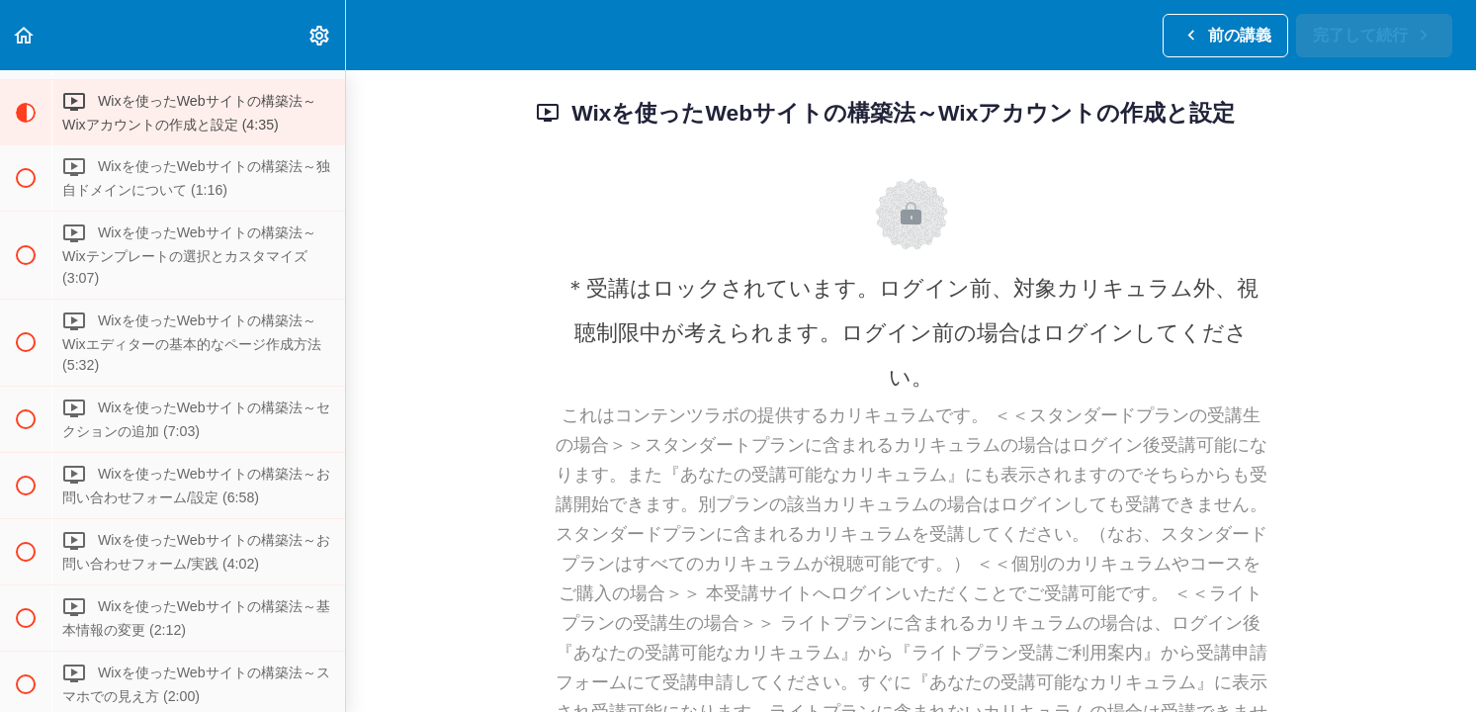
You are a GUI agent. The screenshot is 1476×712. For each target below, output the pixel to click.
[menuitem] (320, 35)
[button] (24, 35)
